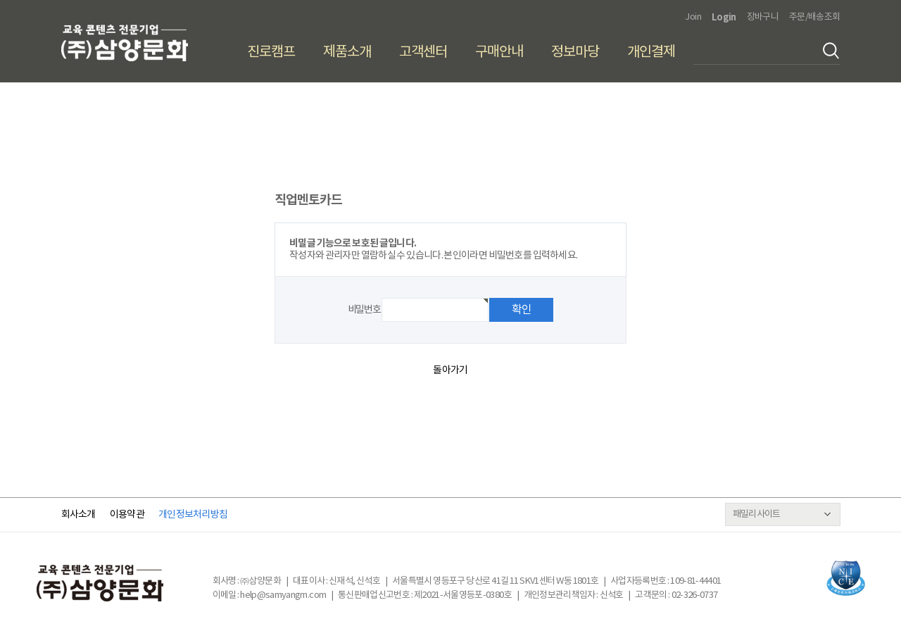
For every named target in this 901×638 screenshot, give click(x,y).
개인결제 (651, 52)
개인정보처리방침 (192, 514)
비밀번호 (364, 309)
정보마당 (575, 52)
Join (692, 17)
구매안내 (499, 52)
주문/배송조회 (814, 17)
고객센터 (423, 52)
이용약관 (127, 514)
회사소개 (78, 514)
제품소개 (347, 52)
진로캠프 (271, 52)
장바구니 (763, 17)
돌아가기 (450, 370)
